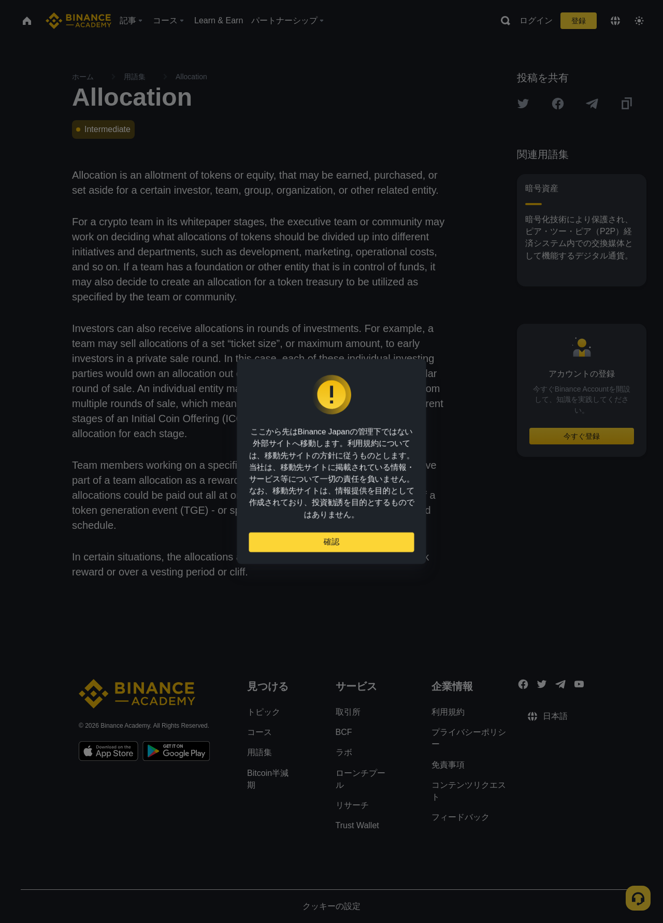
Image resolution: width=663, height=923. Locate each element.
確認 (331, 546)
